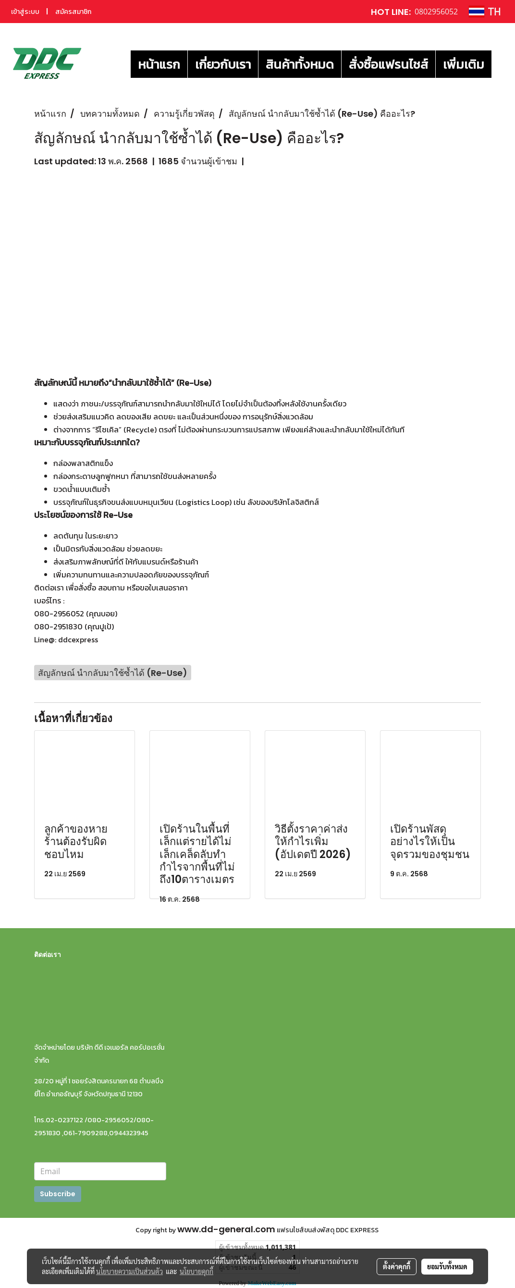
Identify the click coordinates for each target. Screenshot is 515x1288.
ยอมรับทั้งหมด (447, 1266)
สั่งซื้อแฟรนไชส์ (388, 64)
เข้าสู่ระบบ (25, 12)
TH (485, 11)
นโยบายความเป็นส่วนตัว (129, 1271)
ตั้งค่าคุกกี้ (396, 1266)
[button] (500, 64)
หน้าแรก (159, 64)
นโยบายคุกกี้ (196, 1271)
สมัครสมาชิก (73, 12)
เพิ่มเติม (463, 64)
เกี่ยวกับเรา (223, 64)
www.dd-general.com (226, 1229)
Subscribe (57, 1194)
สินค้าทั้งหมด (300, 64)
